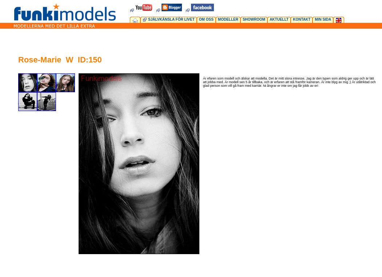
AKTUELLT (279, 19)
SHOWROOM (254, 19)
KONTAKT (301, 19)
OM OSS (206, 19)
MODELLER (228, 19)
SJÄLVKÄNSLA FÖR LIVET (171, 19)
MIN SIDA (323, 19)
